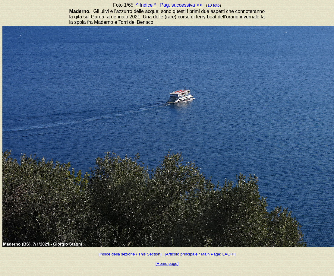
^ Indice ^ (146, 5)
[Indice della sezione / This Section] (130, 254)
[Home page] (167, 263)
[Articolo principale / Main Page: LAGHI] (200, 254)
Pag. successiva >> (181, 5)
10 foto (213, 5)
